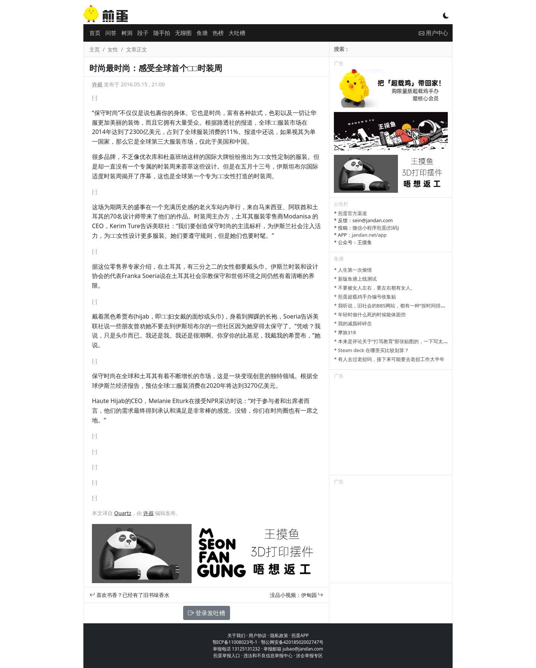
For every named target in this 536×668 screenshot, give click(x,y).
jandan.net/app (369, 234)
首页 (94, 32)
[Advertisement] (390, 428)
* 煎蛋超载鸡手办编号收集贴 (365, 296)
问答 (111, 32)
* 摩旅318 (345, 332)
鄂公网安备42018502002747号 (292, 642)
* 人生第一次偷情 (353, 269)
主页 (94, 49)
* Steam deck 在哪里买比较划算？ (371, 350)
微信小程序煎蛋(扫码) (375, 227)
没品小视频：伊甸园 (296, 594)
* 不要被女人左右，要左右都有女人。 (374, 287)
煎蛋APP (300, 635)
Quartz (122, 513)
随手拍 (161, 32)
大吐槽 (237, 32)
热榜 (218, 32)
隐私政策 (279, 635)
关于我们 (236, 635)
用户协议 (258, 635)
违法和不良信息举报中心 (268, 655)
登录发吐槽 (206, 613)
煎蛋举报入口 (226, 655)
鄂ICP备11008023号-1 (235, 642)
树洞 (127, 32)
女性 (113, 49)
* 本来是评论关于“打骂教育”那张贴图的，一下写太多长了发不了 (403, 341)
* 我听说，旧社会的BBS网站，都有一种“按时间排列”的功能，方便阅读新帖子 (417, 305)
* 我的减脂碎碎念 (353, 323)
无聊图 (183, 32)
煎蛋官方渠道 (352, 213)
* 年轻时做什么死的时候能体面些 (370, 314)
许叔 (97, 84)
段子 (143, 32)
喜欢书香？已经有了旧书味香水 (129, 594)
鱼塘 (202, 32)
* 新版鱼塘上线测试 (355, 278)
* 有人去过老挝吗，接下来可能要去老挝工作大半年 (389, 359)
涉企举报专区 (309, 655)
